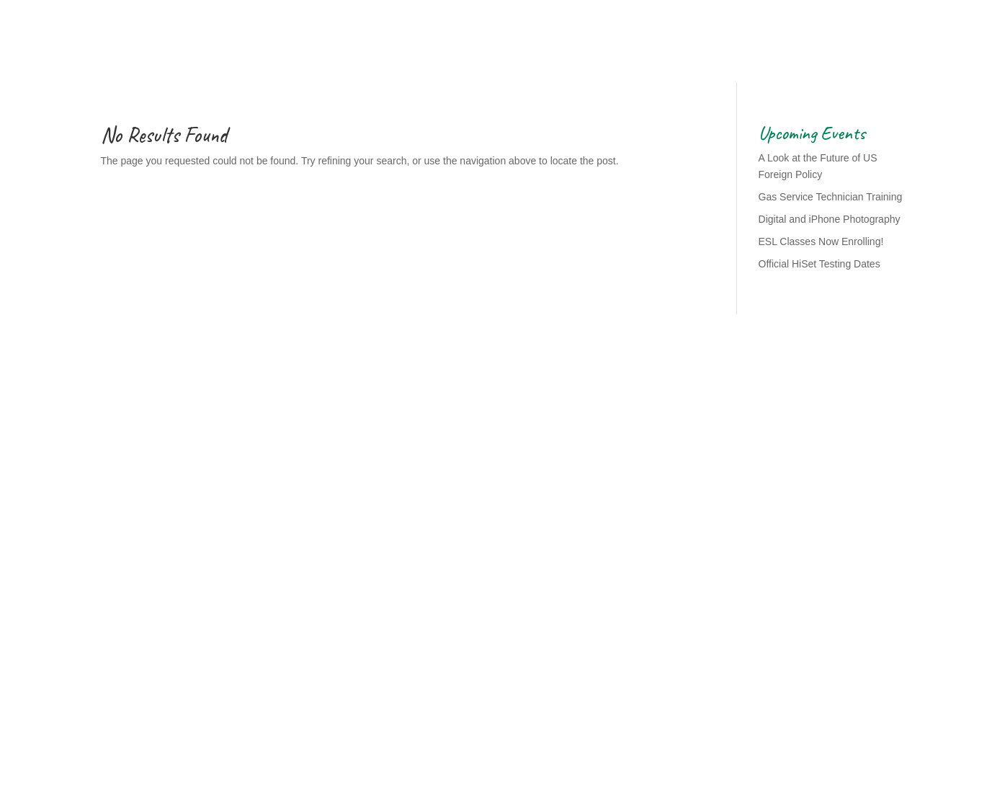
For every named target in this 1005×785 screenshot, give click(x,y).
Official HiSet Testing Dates (819, 264)
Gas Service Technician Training (831, 197)
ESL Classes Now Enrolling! (821, 241)
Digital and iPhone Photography (830, 219)
